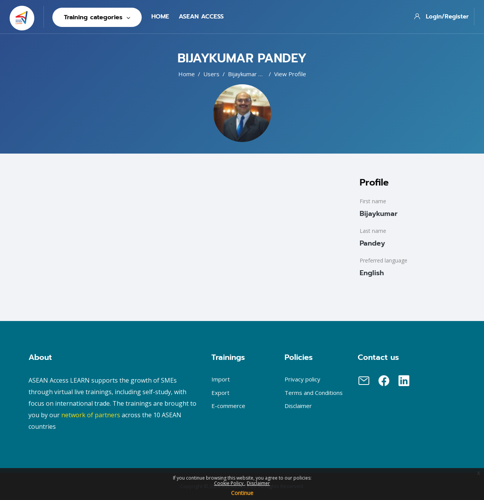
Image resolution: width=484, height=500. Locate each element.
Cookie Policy (229, 483)
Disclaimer (258, 483)
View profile (290, 74)
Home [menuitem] (160, 16)
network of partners (90, 415)
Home (186, 74)
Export (220, 392)
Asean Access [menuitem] (201, 16)
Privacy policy (302, 379)
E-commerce (228, 406)
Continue (242, 493)
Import (220, 379)
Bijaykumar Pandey (253, 74)
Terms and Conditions (314, 392)
